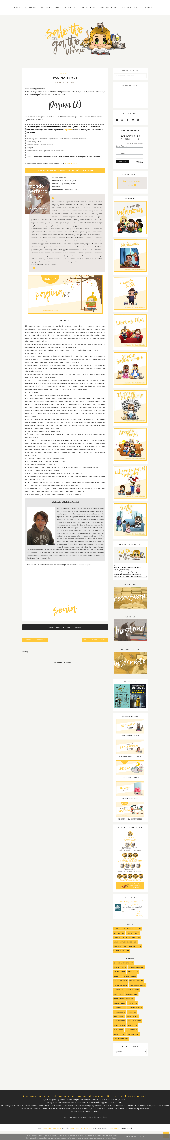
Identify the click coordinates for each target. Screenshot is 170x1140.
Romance (117, 955)
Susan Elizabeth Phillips (124, 1007)
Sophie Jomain (130, 985)
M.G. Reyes (132, 1021)
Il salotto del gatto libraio (130, 914)
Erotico (117, 942)
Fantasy (130, 942)
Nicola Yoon (132, 1025)
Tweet (46, 636)
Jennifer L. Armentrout (123, 972)
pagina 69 (68, 138)
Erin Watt (118, 985)
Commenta (83, 636)
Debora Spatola (120, 989)
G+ (64, 636)
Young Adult (119, 959)
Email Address (122, 155)
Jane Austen (132, 1034)
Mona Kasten (133, 980)
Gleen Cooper (119, 1034)
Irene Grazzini (119, 1012)
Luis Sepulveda (120, 1043)
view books (139, 924)
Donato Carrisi (120, 976)
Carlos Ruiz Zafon (138, 994)
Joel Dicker (132, 1012)
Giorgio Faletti (134, 1029)
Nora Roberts (119, 1029)
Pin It (72, 636)
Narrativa (130, 946)
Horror (117, 946)
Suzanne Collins (136, 989)
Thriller (131, 955)
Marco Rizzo (119, 1025)
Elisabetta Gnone (136, 976)
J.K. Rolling (118, 998)
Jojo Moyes (118, 1038)
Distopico (131, 937)
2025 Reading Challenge (128, 910)
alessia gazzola (120, 994)
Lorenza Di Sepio (135, 1016)
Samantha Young (121, 1047)
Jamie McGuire (119, 980)
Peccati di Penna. (71, 172)
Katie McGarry (120, 1016)
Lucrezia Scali (119, 1021)
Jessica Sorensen (132, 998)
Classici (117, 937)
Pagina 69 (65, 82)
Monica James (133, 1043)
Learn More (130, 1137)
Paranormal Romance (123, 951)
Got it (142, 1137)
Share (55, 636)
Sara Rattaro (132, 1003)
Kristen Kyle (119, 1003)
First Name (120, 162)
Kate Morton (131, 1038)
